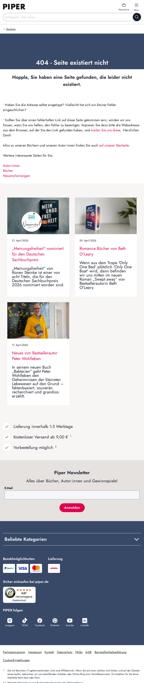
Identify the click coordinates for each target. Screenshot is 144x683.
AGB (88, 652)
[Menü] (34, 589)
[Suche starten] (137, 17)
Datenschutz (64, 652)
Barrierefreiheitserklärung (110, 652)
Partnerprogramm (14, 652)
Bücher (8, 170)
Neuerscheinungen (16, 175)
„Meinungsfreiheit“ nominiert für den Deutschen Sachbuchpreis (37, 254)
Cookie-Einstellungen (16, 660)
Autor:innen (11, 165)
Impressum (34, 652)
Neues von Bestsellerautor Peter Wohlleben (34, 355)
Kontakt (49, 652)
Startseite (11, 29)
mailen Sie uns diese (105, 130)
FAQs (78, 652)
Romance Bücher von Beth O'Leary (103, 251)
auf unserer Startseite (114, 145)
